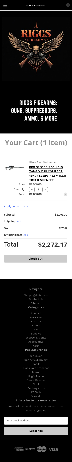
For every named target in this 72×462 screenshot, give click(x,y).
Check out (36, 258)
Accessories (36, 341)
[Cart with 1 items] (67, 5)
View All (36, 396)
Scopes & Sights (36, 337)
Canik (36, 364)
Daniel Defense (36, 380)
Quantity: (19, 189)
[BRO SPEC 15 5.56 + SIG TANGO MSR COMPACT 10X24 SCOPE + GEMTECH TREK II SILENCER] (38, 189)
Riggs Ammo (36, 376)
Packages (36, 317)
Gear (36, 345)
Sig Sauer (36, 356)
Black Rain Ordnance (36, 368)
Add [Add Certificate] (25, 235)
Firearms (36, 321)
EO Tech (36, 392)
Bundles (36, 333)
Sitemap (36, 303)
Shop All (36, 313)
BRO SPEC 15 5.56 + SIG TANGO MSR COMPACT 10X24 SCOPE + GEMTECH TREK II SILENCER (47, 173)
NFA (36, 329)
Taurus (36, 372)
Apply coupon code (16, 206)
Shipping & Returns (36, 295)
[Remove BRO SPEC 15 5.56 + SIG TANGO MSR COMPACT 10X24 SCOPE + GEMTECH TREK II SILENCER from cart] (65, 194)
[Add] (19, 221)
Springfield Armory (36, 360)
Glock (36, 384)
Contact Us (36, 299)
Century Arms (36, 388)
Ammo (36, 325)
